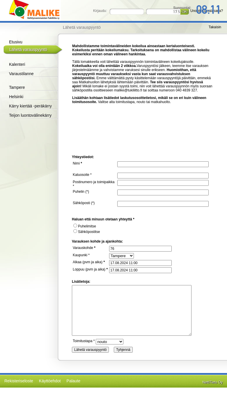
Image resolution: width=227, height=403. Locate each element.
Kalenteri (17, 64)
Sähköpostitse (86, 232)
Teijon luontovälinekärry (30, 115)
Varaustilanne (21, 73)
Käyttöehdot (50, 381)
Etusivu (15, 42)
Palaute (73, 381)
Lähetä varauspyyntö (28, 49)
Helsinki (16, 96)
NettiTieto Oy (212, 382)
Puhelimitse (84, 226)
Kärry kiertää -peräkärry (30, 106)
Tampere (17, 87)
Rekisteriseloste (18, 381)
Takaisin (215, 27)
